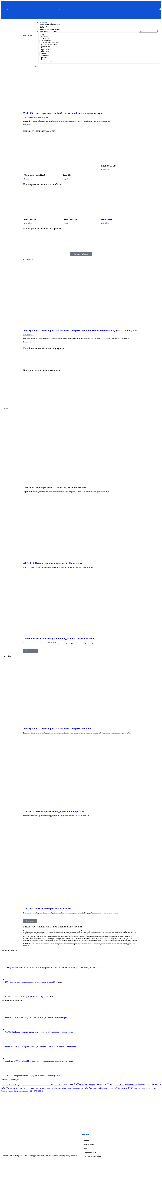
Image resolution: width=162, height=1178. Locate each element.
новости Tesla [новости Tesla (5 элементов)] (137, 1089)
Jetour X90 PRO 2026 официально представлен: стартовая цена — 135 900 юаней (40, 1047)
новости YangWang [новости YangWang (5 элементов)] (23, 1092)
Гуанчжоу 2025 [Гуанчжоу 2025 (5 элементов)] (5, 1086)
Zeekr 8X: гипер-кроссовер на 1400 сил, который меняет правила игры (63, 113)
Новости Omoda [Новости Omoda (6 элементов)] (33, 1086)
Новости (43, 26)
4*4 (42, 35)
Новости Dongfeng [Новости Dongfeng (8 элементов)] (15, 1086)
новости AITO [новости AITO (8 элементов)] (48, 1086)
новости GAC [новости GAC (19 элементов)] (144, 1085)
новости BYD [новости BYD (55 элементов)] (71, 1085)
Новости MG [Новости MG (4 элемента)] (25, 1085)
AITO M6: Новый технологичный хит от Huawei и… (52, 563)
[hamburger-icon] (159, 21)
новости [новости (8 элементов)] (40, 1086)
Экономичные (46, 40)
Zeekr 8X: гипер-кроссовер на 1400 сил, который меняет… (55, 487)
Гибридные (45, 52)
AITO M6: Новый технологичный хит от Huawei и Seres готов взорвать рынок (39, 1033)
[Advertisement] (63, 1109)
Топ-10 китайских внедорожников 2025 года (47, 908)
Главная (43, 22)
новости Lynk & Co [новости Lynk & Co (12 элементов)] (100, 1089)
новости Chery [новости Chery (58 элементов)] (105, 1085)
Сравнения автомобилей (50, 30)
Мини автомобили (47, 48)
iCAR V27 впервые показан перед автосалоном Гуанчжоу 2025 (32, 1076)
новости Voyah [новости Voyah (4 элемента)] (144, 1089)
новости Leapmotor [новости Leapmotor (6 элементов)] (72, 1089)
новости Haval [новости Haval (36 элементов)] (27, 1088)
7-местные (45, 39)
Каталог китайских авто (50, 24)
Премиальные (46, 50)
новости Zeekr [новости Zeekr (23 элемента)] (36, 1091)
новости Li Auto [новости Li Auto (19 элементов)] (85, 1089)
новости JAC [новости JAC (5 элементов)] (50, 1089)
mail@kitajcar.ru (71, 1156)
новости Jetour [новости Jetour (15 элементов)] (60, 1089)
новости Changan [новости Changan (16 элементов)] (87, 1085)
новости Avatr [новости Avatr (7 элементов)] (58, 1086)
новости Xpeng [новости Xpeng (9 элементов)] (13, 1092)
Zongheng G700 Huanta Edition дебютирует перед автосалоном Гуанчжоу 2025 (39, 1062)
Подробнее (27, 124)
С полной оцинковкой (49, 44)
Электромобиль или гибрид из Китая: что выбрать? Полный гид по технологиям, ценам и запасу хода (80, 330)
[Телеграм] (160, 15)
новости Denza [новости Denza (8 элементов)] (119, 1086)
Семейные (45, 37)
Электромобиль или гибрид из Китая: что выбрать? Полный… (58, 728)
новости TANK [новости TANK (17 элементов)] (126, 1089)
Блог (42, 28)
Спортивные (45, 46)
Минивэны (45, 55)
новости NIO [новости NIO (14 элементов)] (114, 1089)
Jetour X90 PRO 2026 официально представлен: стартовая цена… (59, 638)
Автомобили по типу (48, 31)
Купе (43, 59)
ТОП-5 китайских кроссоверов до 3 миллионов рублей (53, 811)
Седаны (44, 53)
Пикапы (44, 57)
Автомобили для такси (49, 61)
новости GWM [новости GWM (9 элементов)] (13, 1089)
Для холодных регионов (50, 42)
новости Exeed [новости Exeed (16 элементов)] (131, 1085)
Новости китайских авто (39, 117)
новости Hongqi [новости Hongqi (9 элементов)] (41, 1089)
